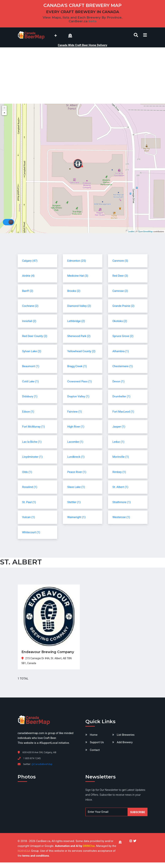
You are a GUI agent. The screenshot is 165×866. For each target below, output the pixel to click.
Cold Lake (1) (30, 381)
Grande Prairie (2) (124, 306)
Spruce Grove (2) (123, 336)
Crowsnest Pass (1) (79, 381)
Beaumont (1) (30, 366)
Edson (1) (28, 411)
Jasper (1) (119, 426)
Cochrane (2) (30, 306)
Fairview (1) (74, 411)
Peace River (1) (76, 472)
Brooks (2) (73, 291)
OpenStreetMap (145, 231)
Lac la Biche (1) (32, 441)
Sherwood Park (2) (79, 336)
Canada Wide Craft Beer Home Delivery (82, 45)
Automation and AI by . (75, 846)
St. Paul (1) (29, 502)
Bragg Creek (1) (77, 366)
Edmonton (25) (76, 260)
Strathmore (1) (122, 502)
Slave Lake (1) (76, 487)
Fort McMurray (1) (33, 426)
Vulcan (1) (28, 517)
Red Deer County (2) (34, 336)
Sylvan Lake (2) (31, 351)
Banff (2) (27, 291)
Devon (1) (119, 381)
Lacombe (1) (75, 441)
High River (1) (75, 426)
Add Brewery (125, 742)
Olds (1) (27, 472)
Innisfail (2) (29, 321)
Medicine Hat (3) (77, 275)
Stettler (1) (74, 502)
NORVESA (24, 851)
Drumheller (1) (121, 396)
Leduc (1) (118, 441)
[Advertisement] (82, 75)
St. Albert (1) (120, 487)
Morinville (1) (121, 456)
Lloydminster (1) (32, 456)
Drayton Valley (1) (78, 396)
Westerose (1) (121, 517)
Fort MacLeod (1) (123, 411)
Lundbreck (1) (76, 456)
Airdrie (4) (28, 275)
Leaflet (131, 231)
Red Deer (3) (120, 275)
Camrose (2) (120, 291)
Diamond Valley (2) (79, 306)
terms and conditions (35, 855)
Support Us (97, 742)
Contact (95, 750)
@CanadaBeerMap (41, 764)
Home (93, 734)
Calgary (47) (29, 260)
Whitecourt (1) (31, 532)
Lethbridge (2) (76, 321)
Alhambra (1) (121, 351)
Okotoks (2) (120, 321)
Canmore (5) (120, 260)
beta (92, 21)
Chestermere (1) (123, 366)
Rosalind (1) (29, 487)
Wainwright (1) (76, 517)
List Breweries (126, 734)
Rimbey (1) (119, 472)
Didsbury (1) (29, 396)
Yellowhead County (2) (81, 351)
